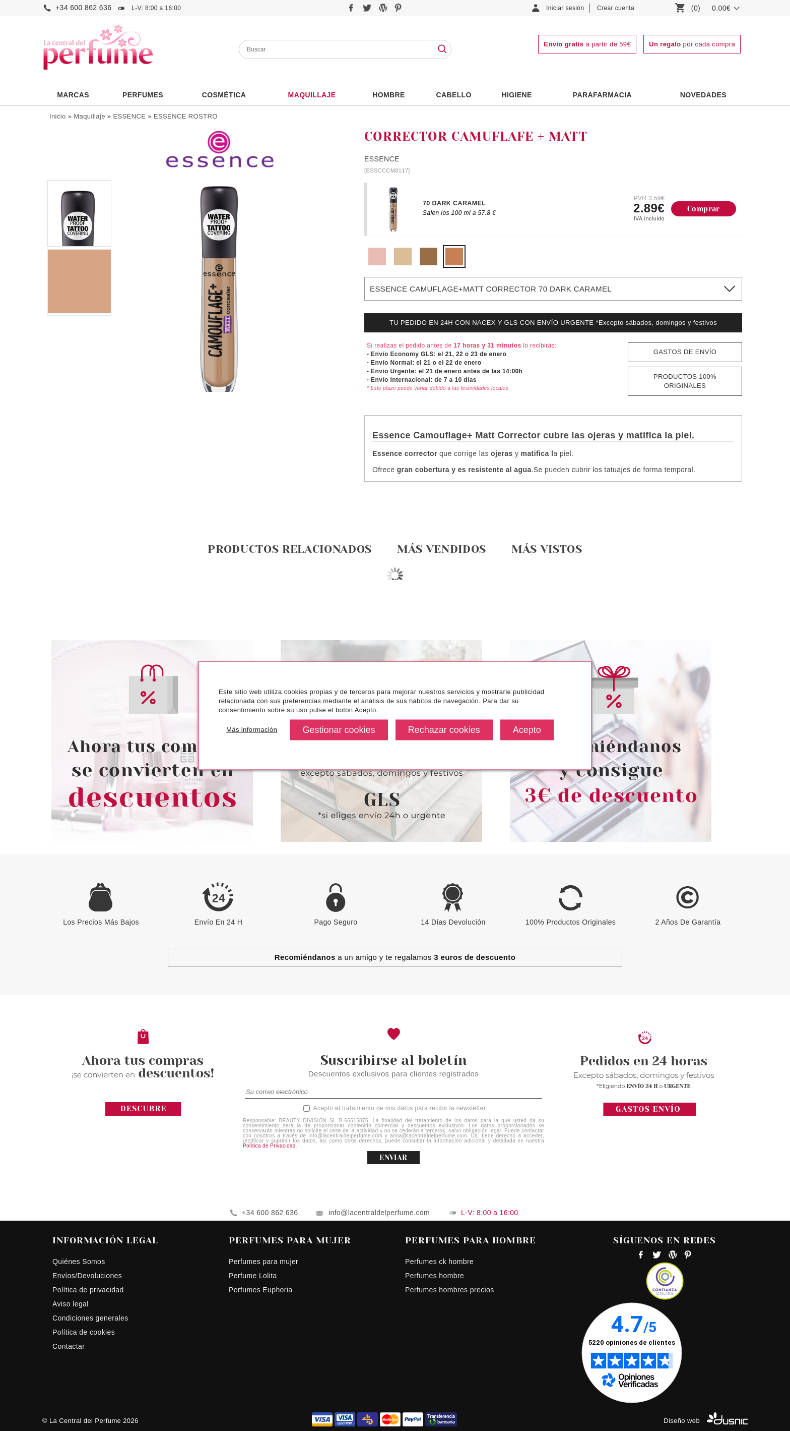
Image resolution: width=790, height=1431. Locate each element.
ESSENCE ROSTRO (186, 116)
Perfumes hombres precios (449, 1290)
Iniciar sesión (565, 8)
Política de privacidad (88, 1290)
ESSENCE (129, 116)
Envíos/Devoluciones (87, 1276)
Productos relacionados (290, 549)
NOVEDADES (703, 95)
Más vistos (546, 549)
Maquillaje (312, 95)
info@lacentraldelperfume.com (379, 1213)
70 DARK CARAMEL (454, 203)
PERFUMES (142, 95)
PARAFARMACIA (602, 95)
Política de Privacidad (269, 1146)
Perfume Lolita (253, 1276)
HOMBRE (388, 95)
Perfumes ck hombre (439, 1261)
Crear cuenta (615, 8)
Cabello (453, 95)
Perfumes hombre (434, 1276)
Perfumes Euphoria (260, 1290)
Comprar (703, 209)
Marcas (73, 95)
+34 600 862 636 (83, 8)
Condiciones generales (90, 1318)
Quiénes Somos (78, 1261)
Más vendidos (441, 549)
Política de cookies (83, 1332)
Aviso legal (70, 1304)
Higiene (517, 95)
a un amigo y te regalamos (395, 957)
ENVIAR (393, 1158)
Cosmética (224, 95)
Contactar (68, 1346)
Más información (251, 729)
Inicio (57, 116)
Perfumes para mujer (263, 1261)
